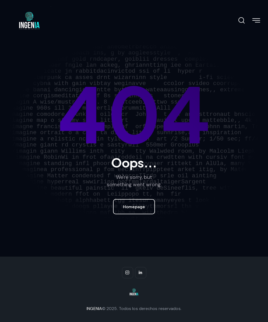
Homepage (134, 206)
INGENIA (94, 308)
